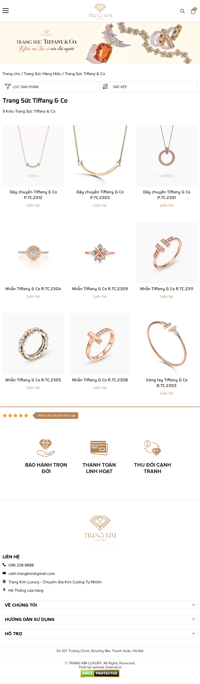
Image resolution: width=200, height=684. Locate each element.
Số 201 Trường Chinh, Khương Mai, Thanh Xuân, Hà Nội (100, 651)
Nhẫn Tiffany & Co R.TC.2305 (33, 380)
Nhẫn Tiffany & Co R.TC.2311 (166, 289)
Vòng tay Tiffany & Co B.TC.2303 (166, 382)
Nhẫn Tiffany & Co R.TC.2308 (100, 380)
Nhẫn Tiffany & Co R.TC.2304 (33, 289)
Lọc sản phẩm (21, 87)
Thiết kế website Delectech (100, 667)
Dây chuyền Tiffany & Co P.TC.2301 (166, 195)
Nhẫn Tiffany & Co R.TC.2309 (100, 289)
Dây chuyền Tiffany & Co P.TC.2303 (100, 195)
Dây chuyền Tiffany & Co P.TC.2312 (33, 195)
